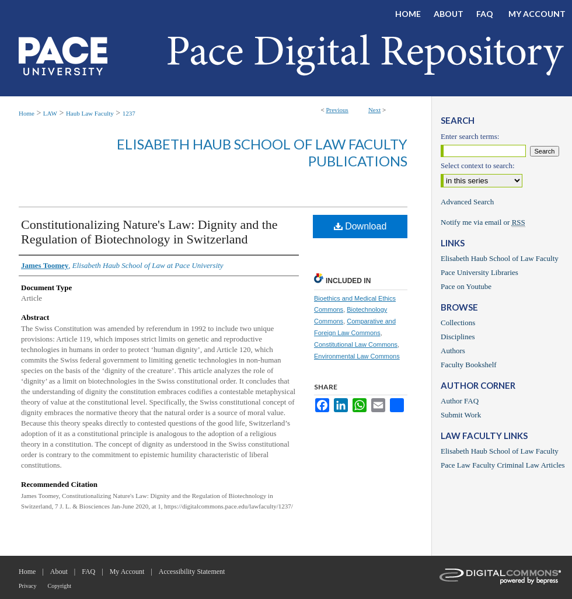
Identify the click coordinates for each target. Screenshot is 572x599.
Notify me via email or (483, 222)
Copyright (60, 586)
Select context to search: (478, 165)
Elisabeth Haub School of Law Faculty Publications (262, 152)
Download (360, 226)
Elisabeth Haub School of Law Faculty (500, 258)
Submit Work (461, 414)
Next (374, 109)
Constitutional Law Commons (355, 344)
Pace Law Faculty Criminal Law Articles (503, 465)
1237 (129, 113)
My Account (127, 571)
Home (26, 113)
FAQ (88, 571)
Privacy (28, 586)
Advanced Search (467, 201)
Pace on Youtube (466, 286)
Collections (458, 322)
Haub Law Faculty (90, 113)
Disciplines (458, 336)
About (59, 571)
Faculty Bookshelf (469, 364)
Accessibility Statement (192, 571)
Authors (453, 350)
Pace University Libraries (479, 272)
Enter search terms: (470, 136)
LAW (50, 113)
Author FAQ (460, 400)
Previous (337, 109)
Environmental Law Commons (357, 356)
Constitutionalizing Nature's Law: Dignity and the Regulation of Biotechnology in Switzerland (149, 231)
